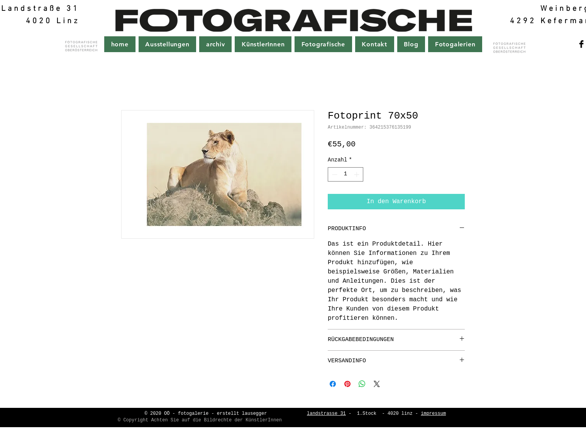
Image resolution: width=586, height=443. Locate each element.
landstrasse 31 (326, 413)
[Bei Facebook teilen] (332, 384)
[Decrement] (334, 174)
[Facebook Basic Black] (581, 44)
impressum (433, 413)
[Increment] (357, 174)
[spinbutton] (345, 174)
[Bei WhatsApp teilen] (362, 384)
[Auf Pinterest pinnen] (347, 384)
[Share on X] (376, 384)
